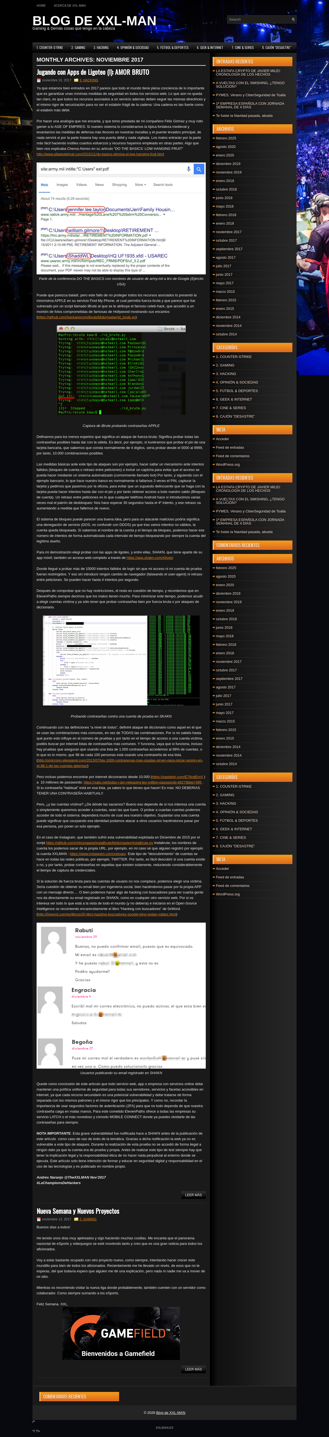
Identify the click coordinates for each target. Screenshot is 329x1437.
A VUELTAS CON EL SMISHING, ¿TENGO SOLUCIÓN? (250, 85)
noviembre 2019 (229, 172)
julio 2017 (223, 266)
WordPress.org (228, 464)
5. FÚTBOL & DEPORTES (173, 47)
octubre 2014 (226, 334)
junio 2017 (224, 274)
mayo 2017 (225, 283)
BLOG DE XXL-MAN (94, 20)
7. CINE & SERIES (243, 47)
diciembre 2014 (228, 317)
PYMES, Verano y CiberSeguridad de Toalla (251, 95)
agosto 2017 (226, 257)
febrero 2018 (226, 215)
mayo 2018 (225, 206)
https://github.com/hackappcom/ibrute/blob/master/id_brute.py (87, 317)
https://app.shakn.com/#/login (150, 558)
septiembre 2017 (229, 249)
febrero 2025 (226, 138)
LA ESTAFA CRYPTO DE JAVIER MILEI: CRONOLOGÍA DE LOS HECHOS (248, 72)
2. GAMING (78, 47)
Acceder (222, 439)
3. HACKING (101, 47)
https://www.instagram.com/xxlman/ (98, 854)
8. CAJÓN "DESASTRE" (276, 47)
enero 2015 (225, 309)
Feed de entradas (230, 447)
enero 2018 (225, 223)
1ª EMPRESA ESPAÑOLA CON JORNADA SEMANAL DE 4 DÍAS (250, 105)
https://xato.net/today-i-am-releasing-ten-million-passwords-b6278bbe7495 (143, 782)
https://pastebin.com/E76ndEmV (177, 777)
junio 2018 (224, 198)
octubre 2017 (226, 240)
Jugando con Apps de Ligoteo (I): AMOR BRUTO (93, 72)
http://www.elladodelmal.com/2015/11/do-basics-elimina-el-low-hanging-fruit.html (100, 154)
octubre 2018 (226, 189)
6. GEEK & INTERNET (210, 47)
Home (41, 5)
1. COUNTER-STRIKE (50, 47)
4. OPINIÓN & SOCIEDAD (133, 47)
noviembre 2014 (229, 326)
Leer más (193, 1195)
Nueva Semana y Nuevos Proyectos (78, 1211)
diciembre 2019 (228, 164)
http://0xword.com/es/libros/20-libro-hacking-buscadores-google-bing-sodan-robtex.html (107, 914)
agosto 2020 (226, 147)
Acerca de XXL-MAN (70, 5)
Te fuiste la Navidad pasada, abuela (244, 116)
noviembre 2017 (229, 232)
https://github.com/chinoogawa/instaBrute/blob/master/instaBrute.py (99, 843)
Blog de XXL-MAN (170, 1413)
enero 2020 (225, 155)
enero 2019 (225, 181)
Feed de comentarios (233, 456)
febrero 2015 (226, 300)
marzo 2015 (225, 291)
